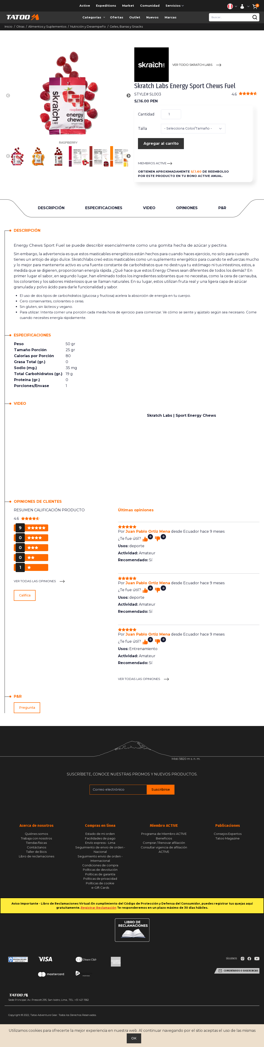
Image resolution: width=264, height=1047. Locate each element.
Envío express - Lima (100, 843)
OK (133, 1038)
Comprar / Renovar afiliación (164, 843)
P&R (222, 208)
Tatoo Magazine (228, 838)
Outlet (134, 17)
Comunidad (150, 5)
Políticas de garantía (100, 874)
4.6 (244, 94)
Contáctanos (36, 847)
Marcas (171, 17)
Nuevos (152, 17)
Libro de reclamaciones (36, 856)
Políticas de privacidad (100, 878)
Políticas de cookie (100, 883)
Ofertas (116, 17)
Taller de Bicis (36, 851)
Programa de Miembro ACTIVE (164, 834)
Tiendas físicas (36, 843)
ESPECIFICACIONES (103, 208)
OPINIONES (187, 208)
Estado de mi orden (100, 834)
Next (128, 95)
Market (128, 5)
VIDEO (149, 208)
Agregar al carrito (161, 143)
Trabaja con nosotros (36, 838)
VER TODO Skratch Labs (192, 65)
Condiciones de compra (100, 865)
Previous (8, 95)
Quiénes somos (36, 834)
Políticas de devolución (100, 869)
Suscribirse (161, 789)
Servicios (175, 6)
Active (84, 5)
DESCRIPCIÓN (51, 208)
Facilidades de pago (100, 838)
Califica (25, 595)
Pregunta (27, 708)
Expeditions (106, 5)
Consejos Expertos (228, 834)
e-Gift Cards (100, 887)
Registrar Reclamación (98, 907)
